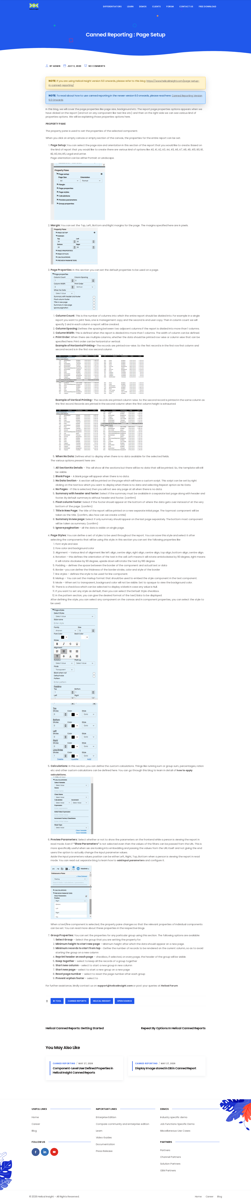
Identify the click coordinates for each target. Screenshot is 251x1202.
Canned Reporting (64, 1062)
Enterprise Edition (106, 1116)
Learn (130, 6)
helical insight (102, 1000)
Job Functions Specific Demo (177, 1123)
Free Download (207, 6)
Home (35, 1116)
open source (124, 1000)
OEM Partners (168, 1169)
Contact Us (186, 6)
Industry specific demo (174, 1116)
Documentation (105, 1143)
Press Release (104, 1150)
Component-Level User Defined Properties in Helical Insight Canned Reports (83, 1069)
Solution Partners (170, 1163)
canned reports (77, 1000)
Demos (143, 6)
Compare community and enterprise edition (122, 1123)
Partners (165, 1149)
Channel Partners (170, 1156)
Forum (170, 6)
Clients (156, 6)
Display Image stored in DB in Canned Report (165, 1067)
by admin (55, 66)
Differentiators (112, 6)
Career (36, 1123)
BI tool (57, 1000)
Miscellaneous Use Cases (175, 1130)
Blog (34, 1130)
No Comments (97, 66)
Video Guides (104, 1136)
